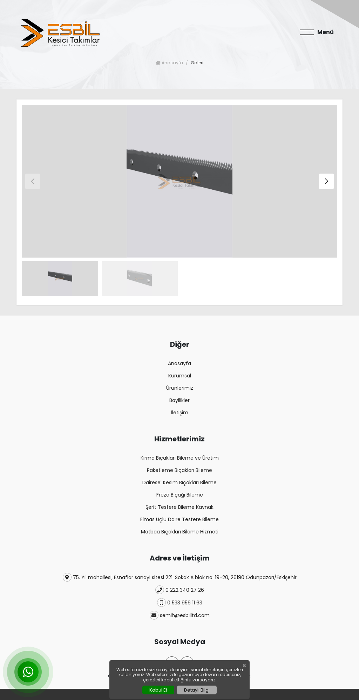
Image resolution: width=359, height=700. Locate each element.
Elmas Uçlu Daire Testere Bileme (179, 519)
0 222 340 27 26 (179, 589)
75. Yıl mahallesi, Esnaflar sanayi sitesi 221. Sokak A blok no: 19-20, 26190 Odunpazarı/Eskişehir (180, 577)
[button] (326, 181)
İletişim (179, 412)
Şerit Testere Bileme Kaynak (179, 507)
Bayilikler (179, 400)
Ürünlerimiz (179, 387)
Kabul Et (158, 690)
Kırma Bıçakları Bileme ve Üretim (180, 457)
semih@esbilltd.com (180, 615)
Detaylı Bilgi (197, 690)
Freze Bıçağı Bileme (179, 494)
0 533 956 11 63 (179, 602)
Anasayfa (169, 63)
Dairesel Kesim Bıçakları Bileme (179, 482)
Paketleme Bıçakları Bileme (179, 470)
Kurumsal (179, 375)
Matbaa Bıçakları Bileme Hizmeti (179, 531)
